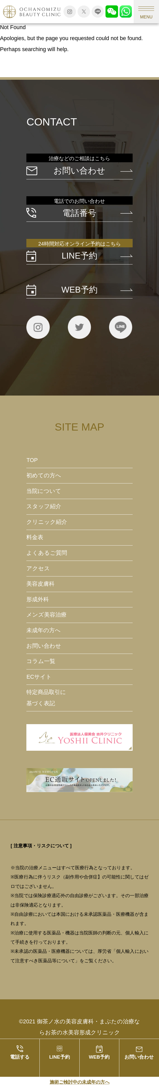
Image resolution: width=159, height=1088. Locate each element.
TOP (32, 460)
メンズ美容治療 (46, 615)
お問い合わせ (139, 1057)
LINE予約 (59, 1057)
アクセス (38, 568)
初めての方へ (43, 475)
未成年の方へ (43, 630)
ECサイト (39, 677)
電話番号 (79, 213)
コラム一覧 (40, 661)
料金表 (34, 537)
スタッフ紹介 (43, 506)
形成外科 (37, 599)
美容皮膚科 (40, 584)
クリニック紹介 (46, 522)
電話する (19, 1057)
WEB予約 (99, 1057)
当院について (43, 491)
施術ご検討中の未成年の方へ (80, 1082)
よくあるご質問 (46, 553)
